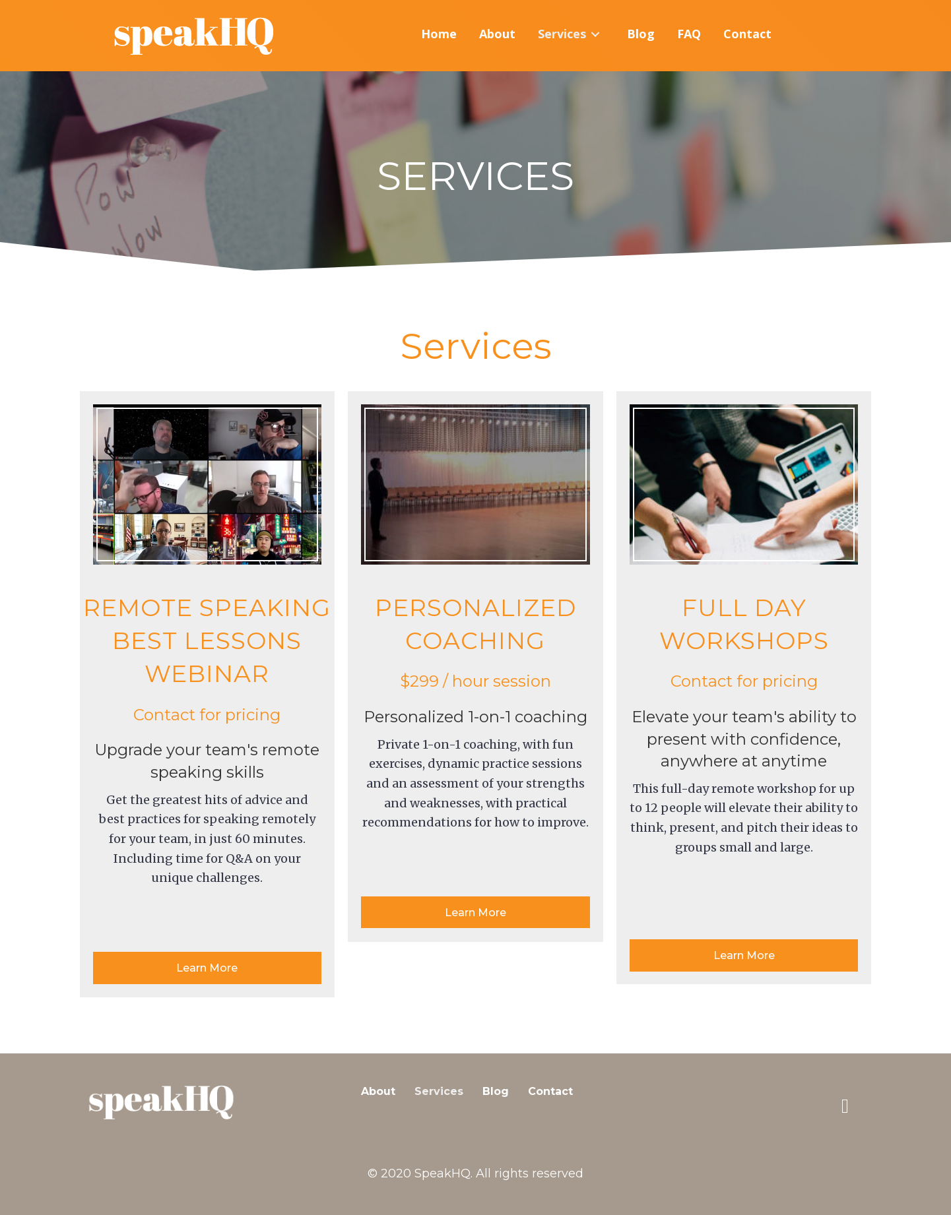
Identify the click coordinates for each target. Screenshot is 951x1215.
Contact (550, 1091)
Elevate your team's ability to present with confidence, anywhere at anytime (744, 738)
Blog (495, 1091)
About (378, 1091)
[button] (207, 968)
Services (438, 1091)
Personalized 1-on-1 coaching (475, 716)
